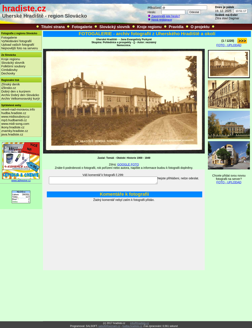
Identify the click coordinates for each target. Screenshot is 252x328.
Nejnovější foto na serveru (19, 48)
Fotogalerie (82, 27)
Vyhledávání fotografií (16, 41)
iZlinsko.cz (8, 88)
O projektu (200, 27)
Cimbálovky (9, 70)
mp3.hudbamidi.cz (14, 120)
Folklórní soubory (13, 66)
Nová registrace (160, 19)
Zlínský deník (10, 84)
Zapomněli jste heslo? (164, 16)
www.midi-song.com (15, 123)
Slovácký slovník (114, 27)
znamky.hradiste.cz (14, 131)
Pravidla (176, 27)
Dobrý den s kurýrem (15, 91)
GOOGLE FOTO (128, 164)
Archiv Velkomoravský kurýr (20, 98)
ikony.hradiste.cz (13, 127)
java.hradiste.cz (12, 134)
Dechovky (8, 73)
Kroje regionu (149, 27)
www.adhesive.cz (21, 179)
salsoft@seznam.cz (109, 326)
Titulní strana (53, 27)
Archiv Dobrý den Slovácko (20, 95)
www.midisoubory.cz (15, 116)
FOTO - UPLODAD (229, 45)
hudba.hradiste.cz (13, 113)
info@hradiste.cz (139, 323)
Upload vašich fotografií (17, 44)
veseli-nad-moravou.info (18, 109)
